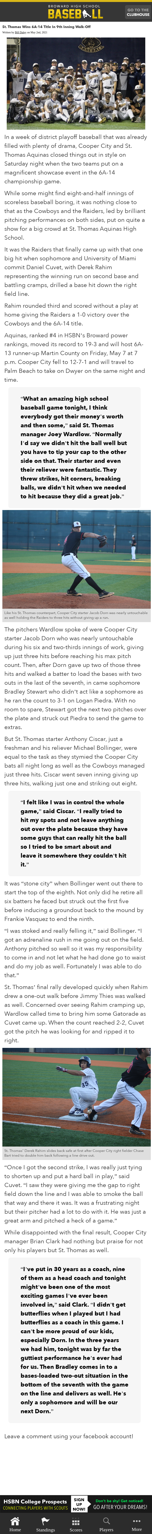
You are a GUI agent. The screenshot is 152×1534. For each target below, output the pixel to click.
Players (106, 1524)
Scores (76, 1524)
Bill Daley (20, 32)
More (137, 1524)
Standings (45, 1524)
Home (15, 1524)
